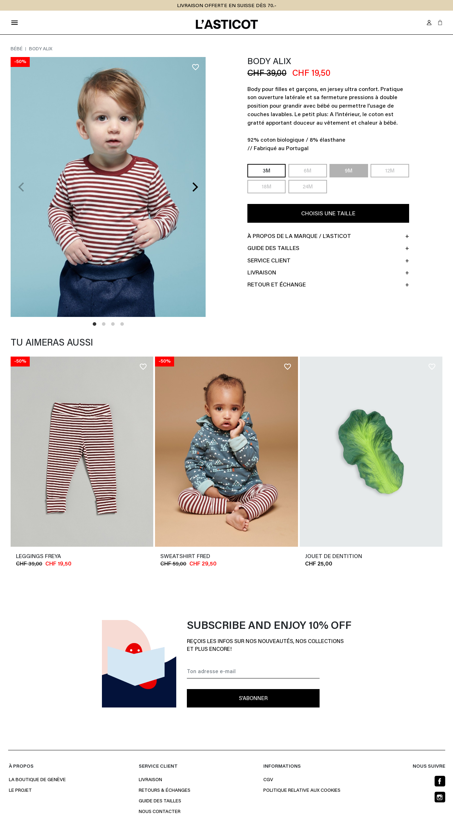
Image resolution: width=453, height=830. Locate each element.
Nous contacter (159, 811)
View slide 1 (94, 324)
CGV (268, 780)
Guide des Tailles (160, 801)
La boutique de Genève (37, 780)
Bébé (17, 49)
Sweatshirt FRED (185, 556)
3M (266, 171)
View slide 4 (122, 324)
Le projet (20, 790)
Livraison (150, 780)
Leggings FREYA (38, 556)
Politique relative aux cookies (301, 790)
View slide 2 (103, 324)
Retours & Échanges (164, 790)
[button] (440, 22)
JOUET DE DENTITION (333, 556)
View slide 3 (113, 324)
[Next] (194, 187)
